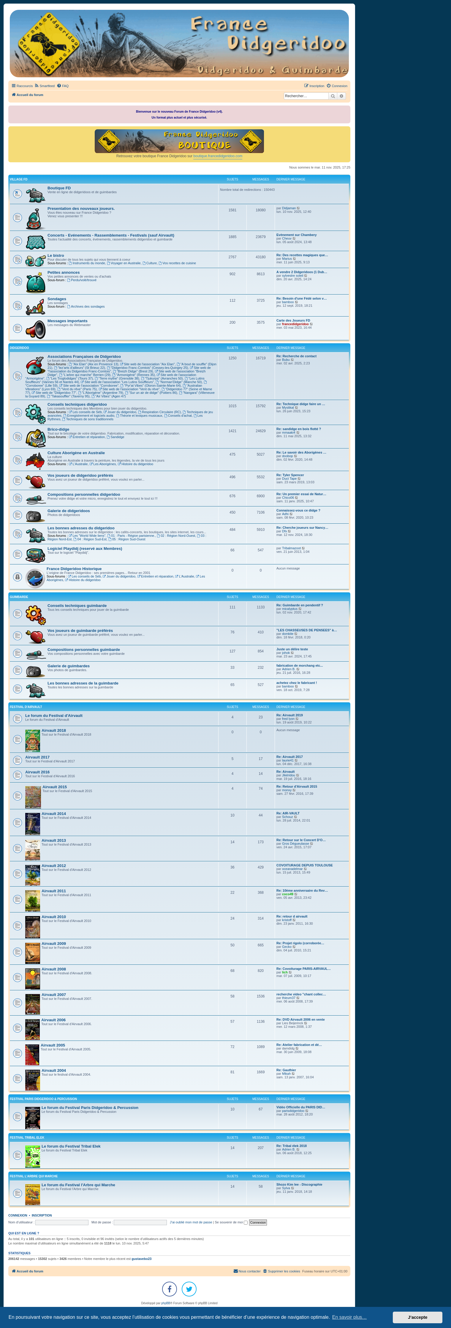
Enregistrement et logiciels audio (88, 415)
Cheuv (287, 238)
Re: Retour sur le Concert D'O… (301, 840)
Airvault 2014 (54, 813)
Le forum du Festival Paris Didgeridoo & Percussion (90, 1107)
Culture (150, 263)
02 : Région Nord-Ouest (176, 535)
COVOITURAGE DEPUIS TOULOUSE (304, 865)
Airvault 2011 (54, 891)
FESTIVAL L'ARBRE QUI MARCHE (34, 1176)
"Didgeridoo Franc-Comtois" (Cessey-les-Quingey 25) (147, 367)
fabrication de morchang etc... (299, 665)
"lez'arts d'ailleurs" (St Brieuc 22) (79, 367)
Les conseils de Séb (85, 412)
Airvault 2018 (54, 730)
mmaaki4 (288, 432)
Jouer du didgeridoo (120, 412)
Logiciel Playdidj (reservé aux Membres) (85, 548)
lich (285, 972)
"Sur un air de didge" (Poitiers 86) (151, 392)
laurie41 (288, 760)
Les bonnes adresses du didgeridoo (81, 528)
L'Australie (78, 464)
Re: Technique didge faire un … (300, 404)
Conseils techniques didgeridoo (77, 404)
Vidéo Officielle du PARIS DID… (300, 1107)
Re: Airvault (285, 771)
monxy (287, 790)
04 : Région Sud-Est (89, 539)
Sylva (286, 1188)
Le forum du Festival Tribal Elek (71, 1146)
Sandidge (115, 437)
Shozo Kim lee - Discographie (299, 1184)
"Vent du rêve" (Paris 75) (77, 389)
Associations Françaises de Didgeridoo (84, 356)
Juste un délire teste (292, 649)
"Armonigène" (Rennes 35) (133, 375)
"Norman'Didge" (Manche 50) (179, 382)
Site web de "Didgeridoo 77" (54, 392)
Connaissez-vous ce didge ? (298, 510)
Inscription (42, 1215)
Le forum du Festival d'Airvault (54, 715)
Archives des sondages (86, 306)
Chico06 (288, 497)
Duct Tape (289, 478)
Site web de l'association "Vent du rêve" (129, 389)
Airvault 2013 (54, 840)
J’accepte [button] (418, 1317)
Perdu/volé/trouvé (81, 280)
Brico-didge (58, 429)
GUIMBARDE (19, 597)
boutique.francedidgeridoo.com (217, 156)
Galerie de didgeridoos (69, 511)
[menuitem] (44, 85)
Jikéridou (288, 775)
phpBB (165, 1303)
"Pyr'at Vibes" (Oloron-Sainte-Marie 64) (150, 385)
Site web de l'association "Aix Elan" (147, 364)
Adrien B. (288, 669)
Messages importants (68, 321)
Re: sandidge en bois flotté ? (298, 429)
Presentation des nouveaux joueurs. (81, 208)
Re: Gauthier (286, 1070)
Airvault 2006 (53, 1020)
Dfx (284, 531)
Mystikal (288, 407)
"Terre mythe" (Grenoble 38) (117, 378)
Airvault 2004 (54, 1070)
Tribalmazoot (291, 548)
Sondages (57, 299)
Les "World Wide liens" (87, 535)
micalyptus (289, 608)
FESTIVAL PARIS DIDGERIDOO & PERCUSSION (43, 1099)
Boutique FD (59, 188)
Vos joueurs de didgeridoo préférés (80, 475)
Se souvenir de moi (231, 1222)
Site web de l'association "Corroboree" (88, 385)
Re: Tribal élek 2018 (291, 1146)
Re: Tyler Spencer (290, 475)
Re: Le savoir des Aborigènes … (301, 452)
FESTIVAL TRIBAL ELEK (27, 1137)
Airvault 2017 (37, 757)
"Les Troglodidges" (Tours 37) (69, 378)
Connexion (17, 1215)
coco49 (287, 894)
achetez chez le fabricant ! (296, 683)
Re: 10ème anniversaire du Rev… (302, 890)
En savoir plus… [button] (349, 1317)
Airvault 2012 (54, 865)
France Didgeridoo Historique (74, 569)
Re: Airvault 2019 (289, 715)
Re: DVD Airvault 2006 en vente (300, 1019)
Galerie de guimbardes (69, 666)
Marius (287, 258)
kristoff (287, 920)
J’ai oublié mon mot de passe (191, 1222)
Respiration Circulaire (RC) (159, 412)
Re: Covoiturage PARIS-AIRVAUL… (303, 968)
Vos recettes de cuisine (177, 263)
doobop (287, 456)
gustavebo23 (141, 1259)
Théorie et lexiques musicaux (139, 415)
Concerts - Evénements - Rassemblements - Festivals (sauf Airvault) (111, 235)
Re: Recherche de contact (296, 356)
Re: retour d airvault (292, 916)
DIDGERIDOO (19, 348)
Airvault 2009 (54, 943)
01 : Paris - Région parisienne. (131, 535)
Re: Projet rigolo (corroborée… (300, 943)
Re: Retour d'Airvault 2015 (296, 786)
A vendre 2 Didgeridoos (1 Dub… (301, 272)
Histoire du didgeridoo (135, 464)
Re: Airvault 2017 (289, 757)
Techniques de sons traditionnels (87, 419)
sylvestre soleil (292, 275)
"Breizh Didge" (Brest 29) (133, 371)
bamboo (288, 302)
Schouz (287, 817)
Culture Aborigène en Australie (76, 453)
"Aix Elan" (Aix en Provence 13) (93, 364)
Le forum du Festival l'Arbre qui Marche (78, 1185)
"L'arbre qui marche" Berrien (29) (84, 375)
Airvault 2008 (54, 969)
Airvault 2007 (54, 994)
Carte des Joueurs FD (293, 320)
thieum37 (288, 998)
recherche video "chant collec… (301, 994)
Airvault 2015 (54, 787)
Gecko (287, 946)
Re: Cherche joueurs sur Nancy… (302, 527)
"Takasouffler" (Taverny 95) (68, 396)
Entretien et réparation (87, 437)
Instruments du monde (87, 263)
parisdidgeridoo (293, 1111)
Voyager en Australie (124, 263)
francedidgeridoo (295, 324)
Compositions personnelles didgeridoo (84, 494)
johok (286, 652)
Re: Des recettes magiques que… (302, 255)
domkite (288, 633)
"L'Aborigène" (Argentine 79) (100, 392)
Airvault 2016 (37, 772)
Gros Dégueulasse (295, 843)
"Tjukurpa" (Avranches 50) (162, 378)
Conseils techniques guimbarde (77, 605)
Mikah (286, 1073)
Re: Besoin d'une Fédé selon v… (301, 298)
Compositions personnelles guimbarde (84, 649)
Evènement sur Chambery (296, 235)
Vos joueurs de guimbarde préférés (80, 630)
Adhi (285, 514)
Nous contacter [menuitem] (247, 1271)
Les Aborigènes (103, 464)
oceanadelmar (292, 869)
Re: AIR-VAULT (288, 813)
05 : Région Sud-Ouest (126, 539)
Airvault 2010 (54, 917)
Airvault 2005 (53, 1045)
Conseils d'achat (178, 415)
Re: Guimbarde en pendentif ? (299, 605)
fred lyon (288, 718)
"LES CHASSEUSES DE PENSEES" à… (306, 630)
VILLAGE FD (18, 179)
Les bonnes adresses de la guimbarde (83, 683)
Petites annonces (64, 272)
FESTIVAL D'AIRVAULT (26, 707)
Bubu (286, 359)
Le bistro (56, 255)
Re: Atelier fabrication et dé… (299, 1045)
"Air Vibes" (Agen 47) (108, 396)
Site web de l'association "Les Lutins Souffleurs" (117, 382)
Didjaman (289, 208)
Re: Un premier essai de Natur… (301, 494)
